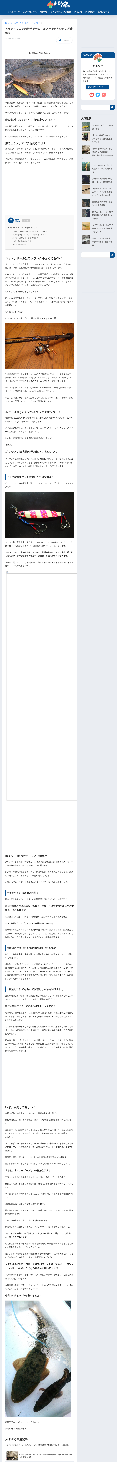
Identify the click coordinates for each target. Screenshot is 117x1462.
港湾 (72, 1268)
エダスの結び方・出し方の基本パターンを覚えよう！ (98, 166)
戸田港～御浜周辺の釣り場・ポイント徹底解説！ (103, 179)
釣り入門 (78, 12)
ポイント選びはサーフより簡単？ (25, 238)
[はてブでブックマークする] (45, 1256)
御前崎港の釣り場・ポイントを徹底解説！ (103, 203)
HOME (58, 1450)
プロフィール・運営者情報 (46, 1455)
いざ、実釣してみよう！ (21, 241)
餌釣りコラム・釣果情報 (61, 12)
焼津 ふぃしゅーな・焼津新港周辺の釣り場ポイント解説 (98, 214)
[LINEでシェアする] (54, 1256)
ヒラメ (56, 1268)
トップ (32, 1455)
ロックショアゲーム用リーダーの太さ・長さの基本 (98, 242)
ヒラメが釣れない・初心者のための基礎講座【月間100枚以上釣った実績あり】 (98, 153)
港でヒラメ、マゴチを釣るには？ (23, 228)
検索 (112, 107)
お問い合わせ (103, 12)
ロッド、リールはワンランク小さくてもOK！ (30, 231)
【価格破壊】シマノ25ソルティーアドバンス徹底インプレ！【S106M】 (98, 190)
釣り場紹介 (90, 12)
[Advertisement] (39, 191)
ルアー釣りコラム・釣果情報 (35, 12)
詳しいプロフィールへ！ (97, 87)
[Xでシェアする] (25, 1256)
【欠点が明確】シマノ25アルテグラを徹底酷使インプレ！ (98, 139)
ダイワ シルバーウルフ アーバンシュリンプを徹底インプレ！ (98, 228)
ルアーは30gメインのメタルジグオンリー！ (29, 235)
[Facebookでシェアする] (35, 1256)
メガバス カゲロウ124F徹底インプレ (102, 127)
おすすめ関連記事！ (20, 244)
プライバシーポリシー (67, 1455)
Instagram (18, 1402)
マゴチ (64, 1268)
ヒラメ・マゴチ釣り (66, 1264)
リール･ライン (14, 12)
